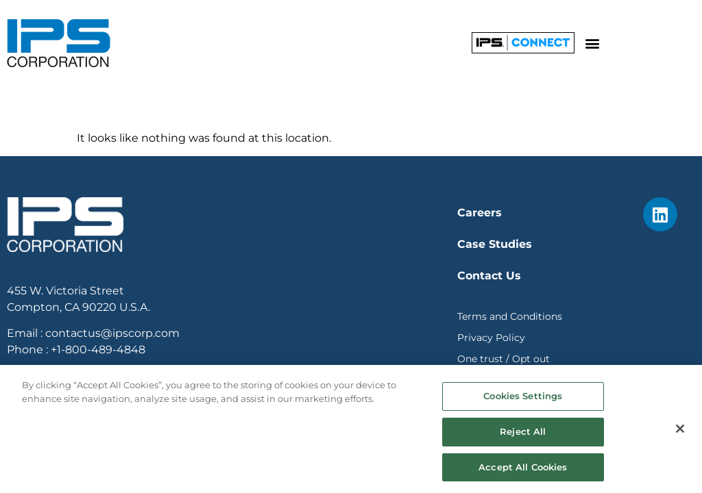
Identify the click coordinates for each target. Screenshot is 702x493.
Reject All (523, 436)
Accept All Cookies (523, 472)
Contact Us (489, 275)
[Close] (680, 435)
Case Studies (494, 244)
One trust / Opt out (503, 359)
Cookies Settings (522, 401)
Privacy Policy (491, 337)
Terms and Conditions (509, 316)
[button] (592, 42)
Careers (479, 212)
